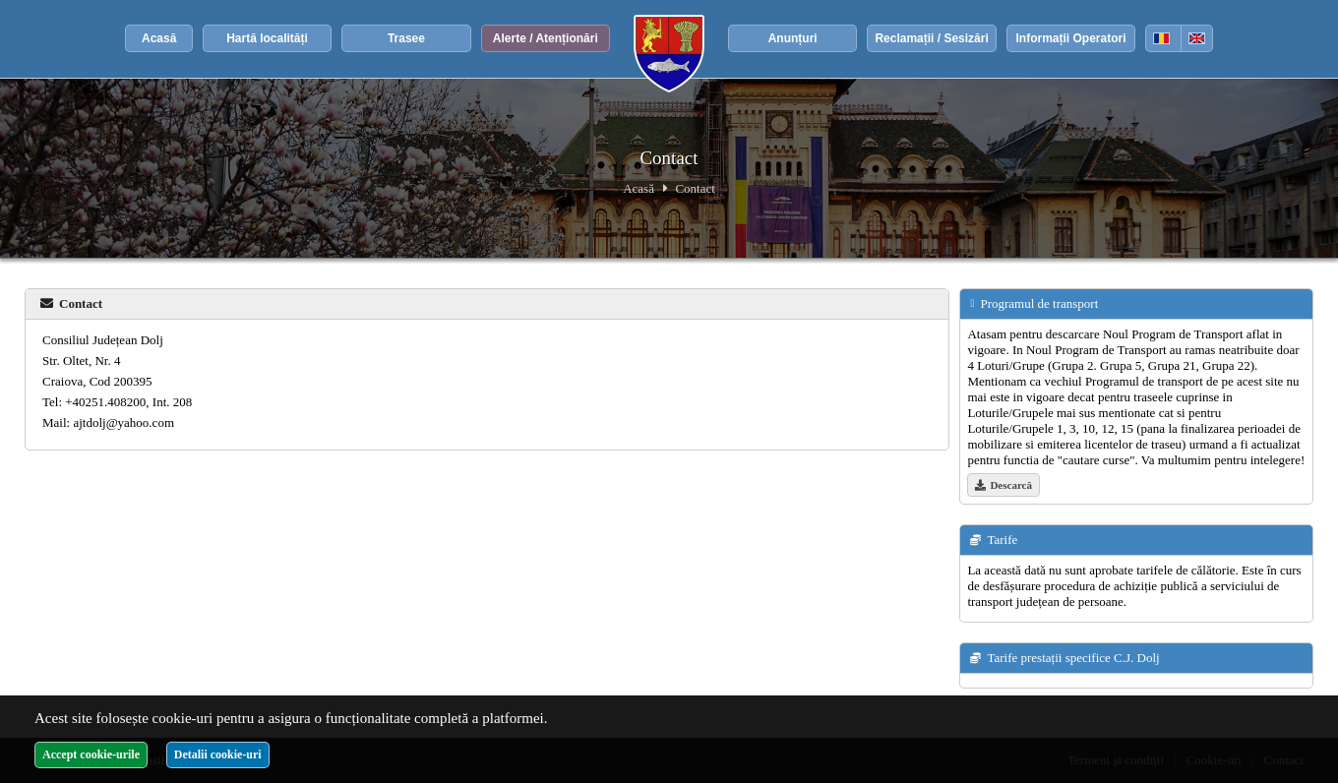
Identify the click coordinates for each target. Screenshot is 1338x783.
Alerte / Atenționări (545, 38)
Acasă (159, 38)
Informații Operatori (1070, 38)
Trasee (406, 38)
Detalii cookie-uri (218, 754)
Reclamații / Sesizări (931, 38)
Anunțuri (793, 38)
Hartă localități (267, 38)
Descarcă (1003, 485)
